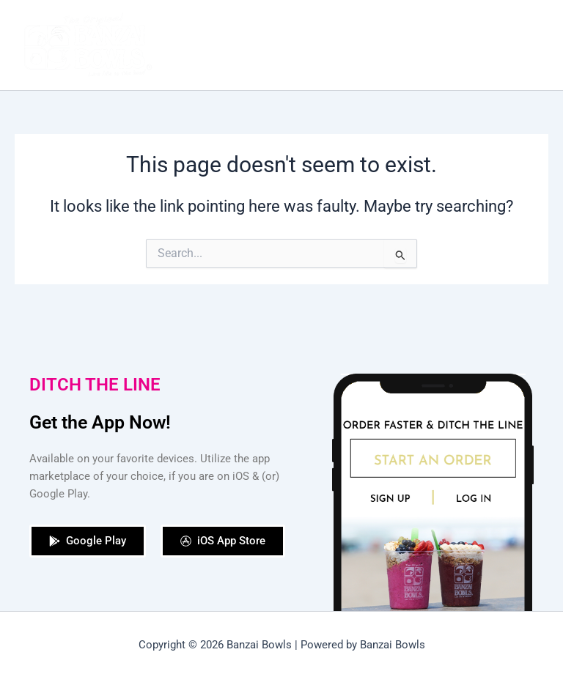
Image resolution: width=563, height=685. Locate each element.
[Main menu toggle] (533, 45)
